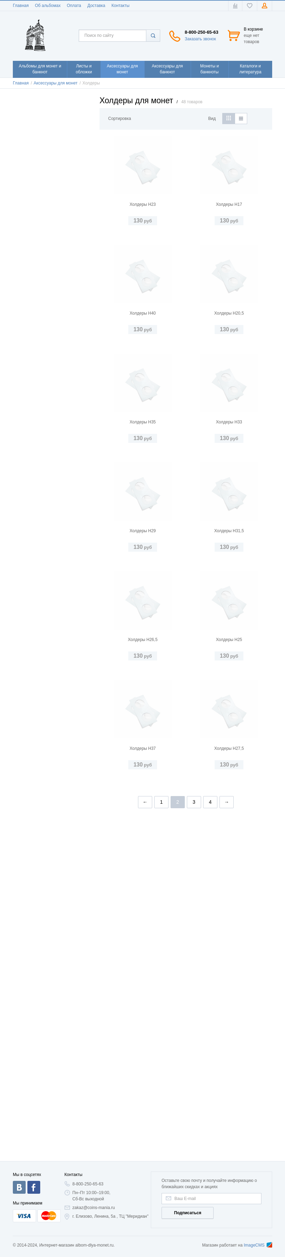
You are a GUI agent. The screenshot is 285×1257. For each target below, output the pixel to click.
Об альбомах (48, 5)
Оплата (74, 5)
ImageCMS (258, 1245)
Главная (21, 5)
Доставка (96, 5)
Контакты (120, 5)
